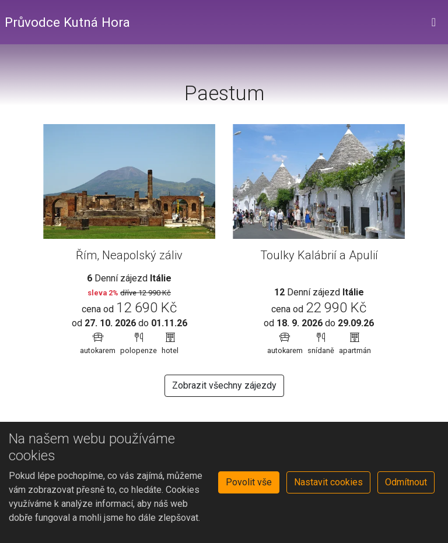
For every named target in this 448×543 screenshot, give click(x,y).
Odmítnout (406, 482)
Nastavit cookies (328, 482)
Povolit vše (249, 482)
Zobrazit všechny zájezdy (224, 385)
